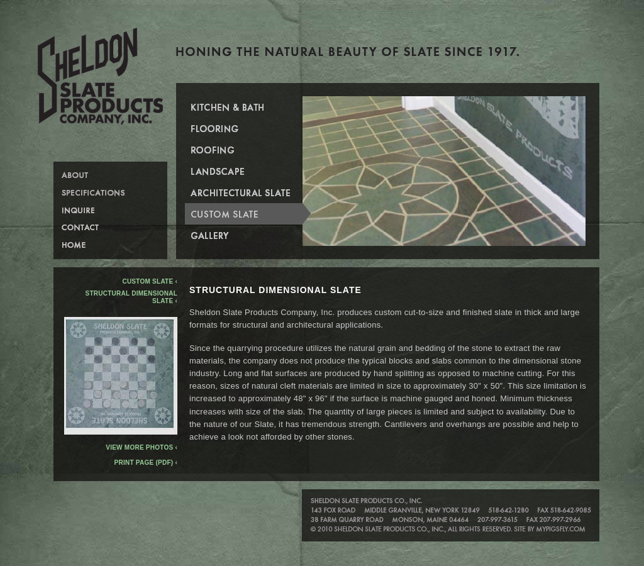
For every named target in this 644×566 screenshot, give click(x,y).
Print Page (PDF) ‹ (145, 462)
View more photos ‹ (120, 444)
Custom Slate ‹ (149, 281)
